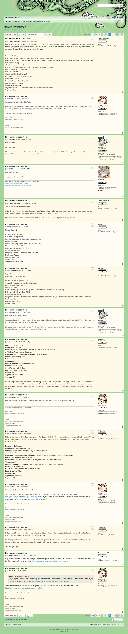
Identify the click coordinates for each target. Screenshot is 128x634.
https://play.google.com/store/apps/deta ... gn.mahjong (48, 561)
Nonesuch (101, 339)
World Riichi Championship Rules (17, 183)
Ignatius (100, 147)
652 (103, 153)
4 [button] (106, 34)
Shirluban (14, 30)
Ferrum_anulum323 (103, 38)
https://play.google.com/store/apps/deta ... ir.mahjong (24, 588)
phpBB (57, 629)
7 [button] (115, 34)
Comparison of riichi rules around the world (18, 185)
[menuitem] (17, 17)
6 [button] (112, 34)
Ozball (100, 105)
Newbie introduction (15, 27)
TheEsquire (101, 431)
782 (103, 185)
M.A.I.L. (16, 177)
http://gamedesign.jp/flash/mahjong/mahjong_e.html (23, 497)
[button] (92, 34)
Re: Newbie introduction (17, 38)
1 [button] (99, 34)
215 (103, 111)
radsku (100, 224)
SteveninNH (101, 268)
